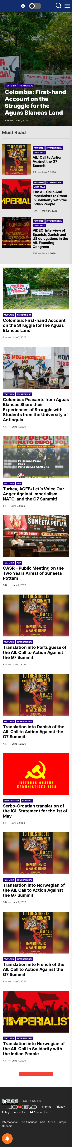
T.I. (4, 505)
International (54, 148)
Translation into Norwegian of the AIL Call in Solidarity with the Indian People (34, 1048)
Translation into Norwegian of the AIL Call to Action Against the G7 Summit (34, 890)
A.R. (35, 172)
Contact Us (39, 1112)
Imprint (46, 1106)
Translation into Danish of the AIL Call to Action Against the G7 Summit (33, 731)
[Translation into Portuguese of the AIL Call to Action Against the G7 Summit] (36, 615)
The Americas (26, 86)
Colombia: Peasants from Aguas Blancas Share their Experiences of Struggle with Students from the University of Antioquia (36, 409)
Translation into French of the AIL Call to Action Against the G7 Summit (33, 969)
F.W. (7, 120)
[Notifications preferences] (7, 1138)
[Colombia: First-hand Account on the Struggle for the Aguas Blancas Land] (36, 69)
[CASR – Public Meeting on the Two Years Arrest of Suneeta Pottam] (36, 536)
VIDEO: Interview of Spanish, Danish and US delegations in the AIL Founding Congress (50, 238)
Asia (19, 483)
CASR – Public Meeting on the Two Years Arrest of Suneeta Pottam (33, 573)
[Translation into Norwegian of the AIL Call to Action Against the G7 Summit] (36, 853)
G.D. (5, 585)
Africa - (53, 1122)
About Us (20, 1112)
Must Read (39, 152)
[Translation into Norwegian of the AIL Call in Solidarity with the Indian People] (36, 1012)
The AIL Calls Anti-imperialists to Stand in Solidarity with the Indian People (50, 198)
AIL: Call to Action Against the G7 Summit (47, 161)
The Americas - (30, 1122)
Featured (11, 86)
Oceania (7, 1126)
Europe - (63, 1122)
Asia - (44, 1122)
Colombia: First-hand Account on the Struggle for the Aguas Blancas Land (35, 102)
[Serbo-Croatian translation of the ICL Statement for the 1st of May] (36, 774)
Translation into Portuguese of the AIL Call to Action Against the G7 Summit (34, 652)
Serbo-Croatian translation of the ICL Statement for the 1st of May (35, 810)
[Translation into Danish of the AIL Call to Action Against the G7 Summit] (36, 695)
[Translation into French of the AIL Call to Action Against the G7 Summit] (36, 933)
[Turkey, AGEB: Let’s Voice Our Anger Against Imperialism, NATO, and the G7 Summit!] (36, 457)
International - (11, 1122)
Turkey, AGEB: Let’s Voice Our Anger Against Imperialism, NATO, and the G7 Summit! (33, 493)
